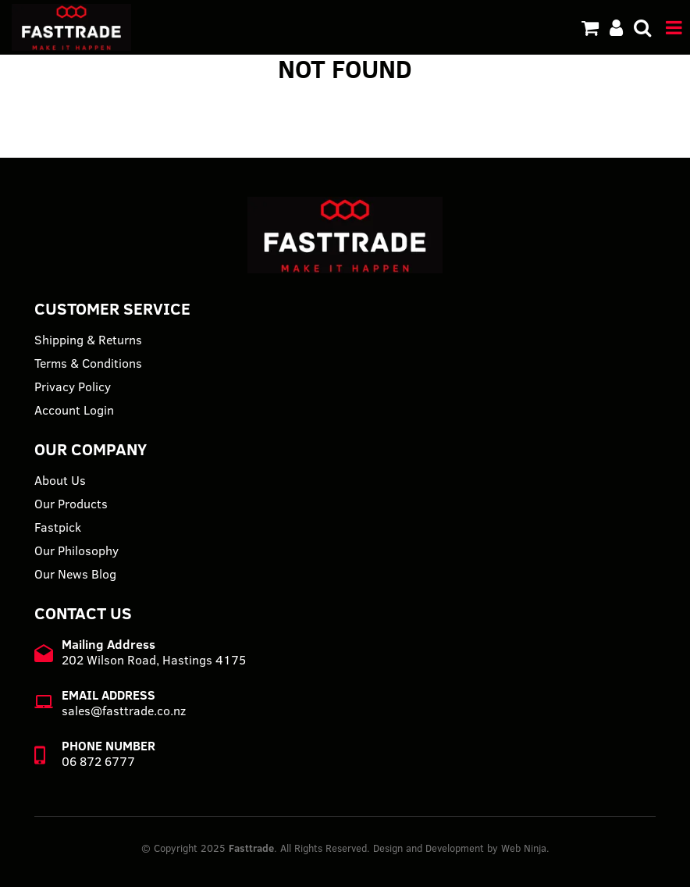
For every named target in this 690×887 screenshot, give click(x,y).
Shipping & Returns (88, 339)
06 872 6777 (98, 761)
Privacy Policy (72, 386)
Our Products (71, 503)
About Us (60, 480)
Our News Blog (75, 574)
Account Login (74, 410)
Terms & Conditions (88, 363)
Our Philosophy (76, 550)
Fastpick (57, 527)
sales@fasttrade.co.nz (124, 710)
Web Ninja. (525, 848)
